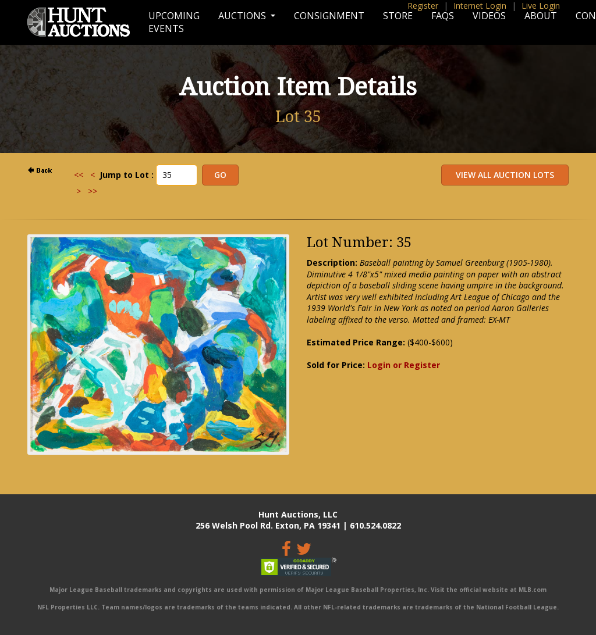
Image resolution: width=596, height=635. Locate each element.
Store (398, 15)
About (540, 15)
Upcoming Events (174, 22)
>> (92, 191)
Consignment (329, 15)
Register (422, 5)
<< (78, 174)
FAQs (442, 15)
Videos (489, 15)
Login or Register (403, 364)
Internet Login (479, 5)
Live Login (541, 5)
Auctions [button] (243, 15)
